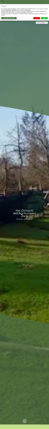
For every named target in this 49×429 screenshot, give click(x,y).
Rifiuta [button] (36, 18)
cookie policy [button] (28, 10)
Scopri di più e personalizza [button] (9, 18)
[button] (47, 2)
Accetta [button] (44, 18)
